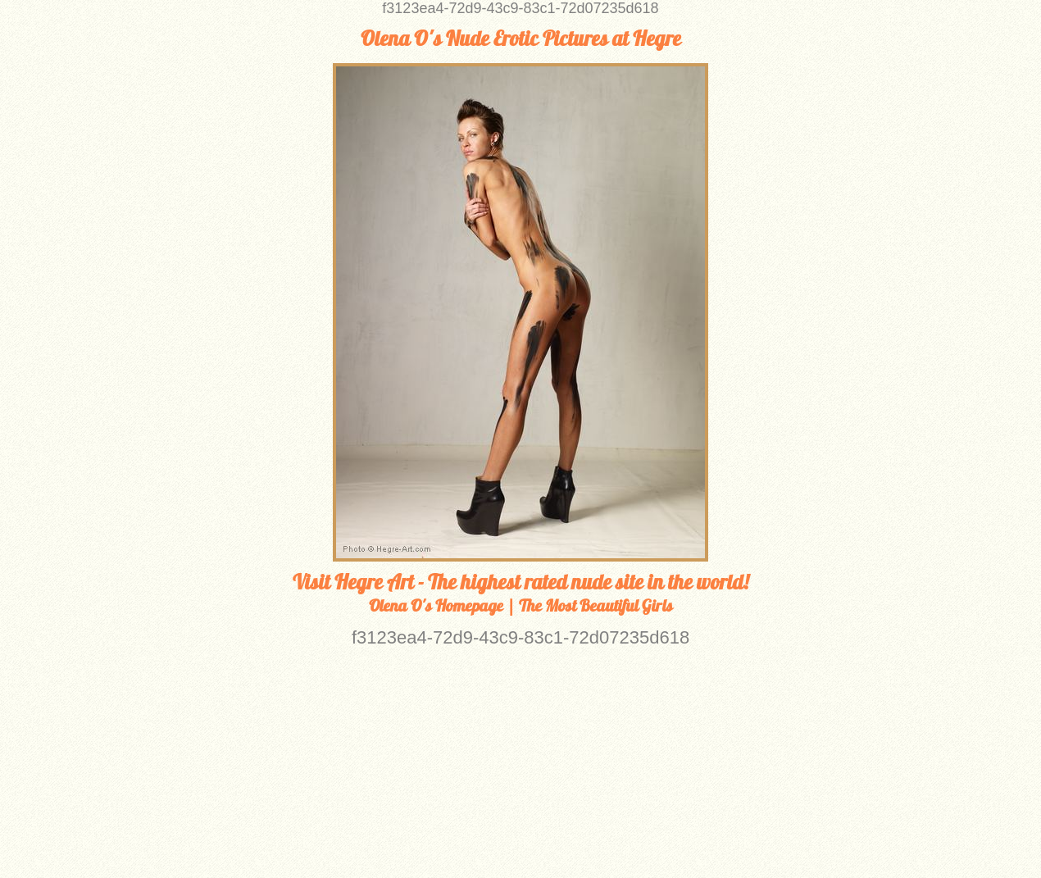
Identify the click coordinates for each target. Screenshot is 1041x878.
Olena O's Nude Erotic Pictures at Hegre (521, 38)
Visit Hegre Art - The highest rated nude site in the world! (520, 582)
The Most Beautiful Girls (596, 605)
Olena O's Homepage (436, 605)
